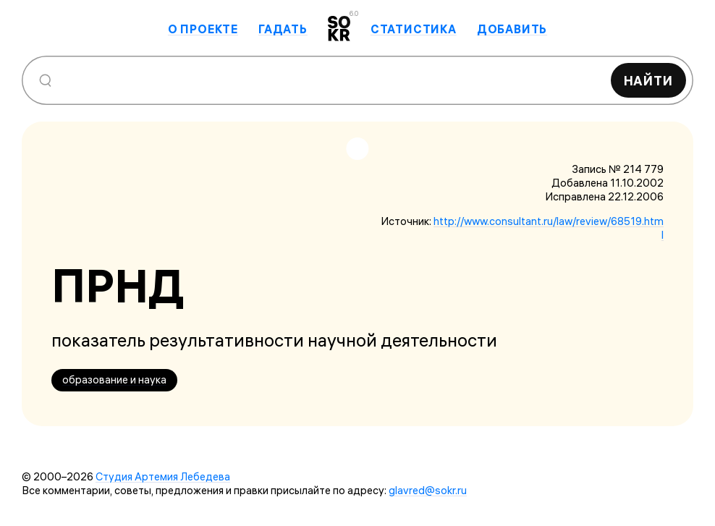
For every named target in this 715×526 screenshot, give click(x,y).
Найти (649, 80)
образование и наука (114, 379)
